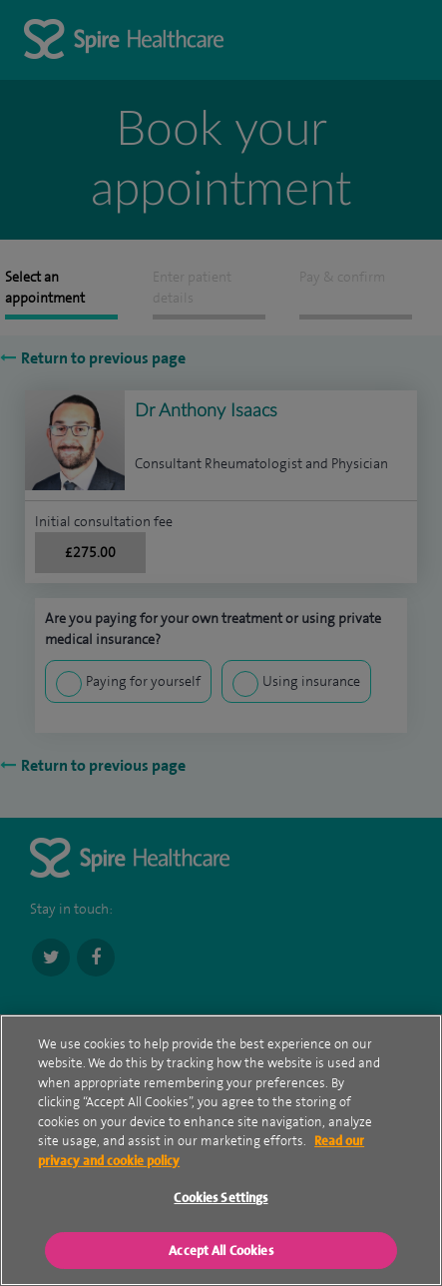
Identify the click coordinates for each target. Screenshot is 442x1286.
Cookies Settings (220, 1201)
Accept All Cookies (220, 1254)
